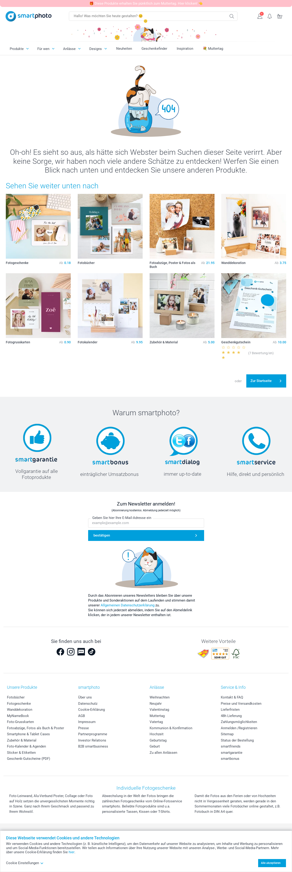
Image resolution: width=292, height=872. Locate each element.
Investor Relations (92, 740)
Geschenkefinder (154, 49)
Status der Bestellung (237, 740)
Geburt (155, 746)
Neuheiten (124, 49)
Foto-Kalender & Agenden (26, 746)
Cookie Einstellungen (25, 863)
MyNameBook (18, 716)
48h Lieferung (231, 716)
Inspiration (185, 49)
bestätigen (101, 535)
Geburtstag (158, 740)
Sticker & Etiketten (21, 753)
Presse (83, 728)
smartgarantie (231, 753)
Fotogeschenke (19, 703)
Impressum (87, 722)
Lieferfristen (230, 710)
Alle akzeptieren (271, 863)
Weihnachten (160, 697)
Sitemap (227, 734)
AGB (81, 716)
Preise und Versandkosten (241, 703)
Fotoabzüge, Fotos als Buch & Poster (35, 728)
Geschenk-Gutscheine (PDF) (28, 759)
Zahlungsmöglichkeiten (239, 722)
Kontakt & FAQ (232, 697)
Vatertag (156, 722)
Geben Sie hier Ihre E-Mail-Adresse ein (121, 518)
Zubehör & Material (21, 740)
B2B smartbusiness (93, 746)
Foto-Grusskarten (20, 722)
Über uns (85, 697)
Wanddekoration (19, 710)
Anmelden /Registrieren (239, 728)
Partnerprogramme (92, 734)
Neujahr (156, 703)
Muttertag (157, 716)
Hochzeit (157, 734)
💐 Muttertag (213, 49)
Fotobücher (16, 697)
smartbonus (230, 759)
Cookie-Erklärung (91, 710)
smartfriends (231, 746)
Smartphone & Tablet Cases (28, 734)
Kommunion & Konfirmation (171, 728)
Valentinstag (159, 710)
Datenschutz (87, 703)
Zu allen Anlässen (163, 753)
